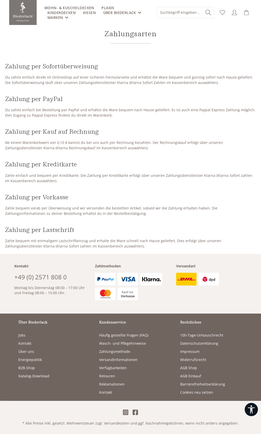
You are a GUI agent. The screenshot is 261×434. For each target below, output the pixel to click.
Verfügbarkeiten (113, 367)
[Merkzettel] (222, 12)
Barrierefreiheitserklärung (202, 384)
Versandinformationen (118, 359)
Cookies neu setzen (196, 392)
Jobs (21, 335)
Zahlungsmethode (114, 351)
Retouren (107, 376)
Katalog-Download (33, 376)
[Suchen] (208, 12)
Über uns (26, 351)
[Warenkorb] (246, 12)
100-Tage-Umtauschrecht (201, 335)
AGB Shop (188, 367)
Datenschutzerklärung (199, 343)
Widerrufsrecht (193, 359)
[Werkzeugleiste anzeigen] (251, 409)
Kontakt (24, 343)
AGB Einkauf (190, 376)
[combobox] (180, 12)
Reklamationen (112, 384)
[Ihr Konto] (234, 12)
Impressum (190, 351)
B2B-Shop (26, 367)
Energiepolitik (30, 359)
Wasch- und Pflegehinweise (122, 343)
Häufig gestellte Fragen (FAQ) (123, 335)
